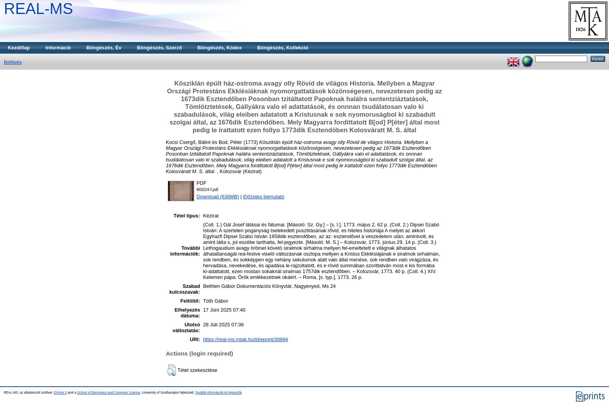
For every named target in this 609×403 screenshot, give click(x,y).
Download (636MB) (218, 197)
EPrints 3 (60, 392)
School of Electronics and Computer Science (108, 392)
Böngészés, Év (103, 48)
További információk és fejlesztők (218, 392)
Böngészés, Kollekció (282, 48)
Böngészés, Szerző (159, 48)
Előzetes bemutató (263, 197)
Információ (58, 48)
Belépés (13, 62)
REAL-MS (38, 8)
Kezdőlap (19, 48)
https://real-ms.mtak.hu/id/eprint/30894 (245, 339)
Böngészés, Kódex (220, 48)
